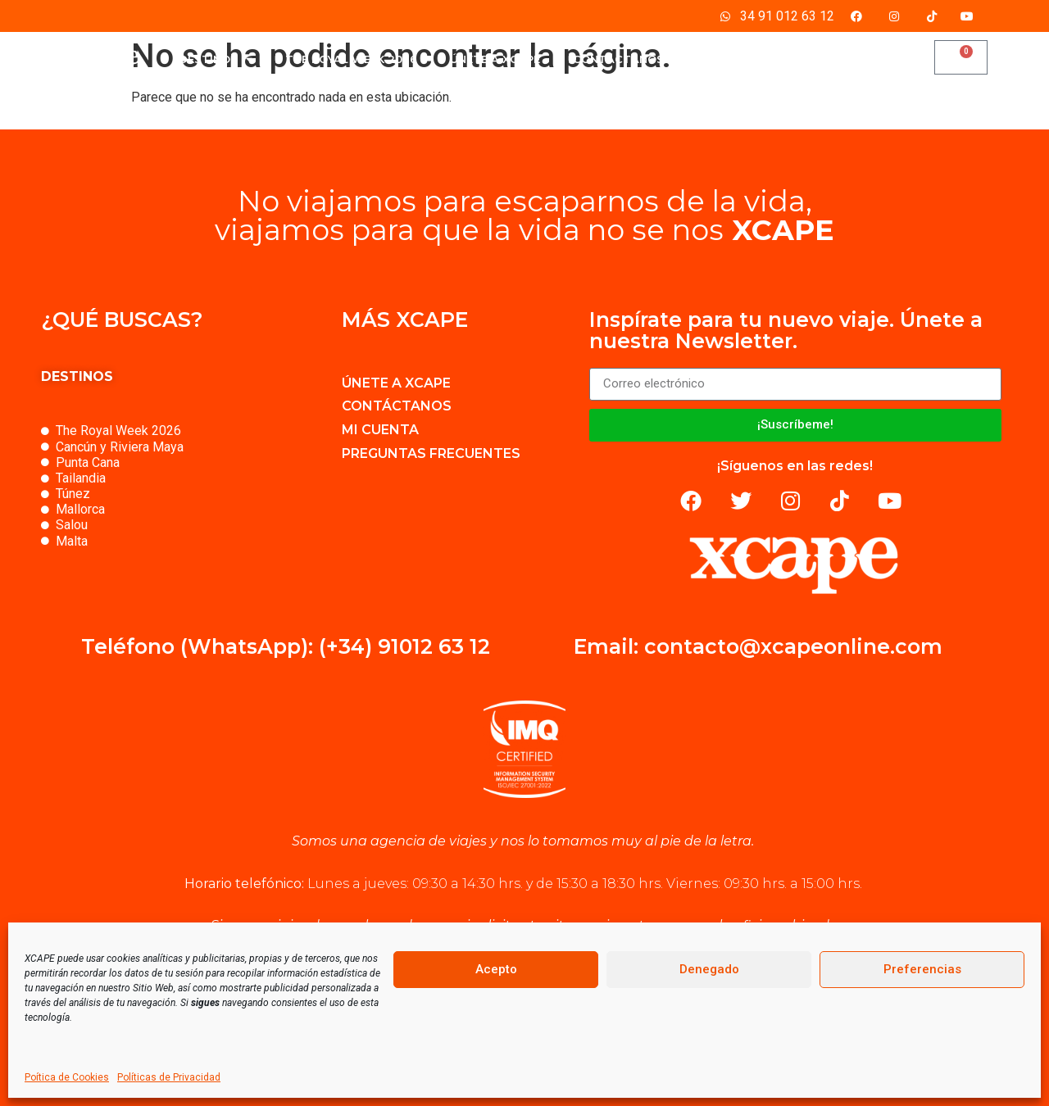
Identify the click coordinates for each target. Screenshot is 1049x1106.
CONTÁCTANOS (618, 59)
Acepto (496, 969)
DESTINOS (215, 59)
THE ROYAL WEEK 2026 (351, 59)
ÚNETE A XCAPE (495, 59)
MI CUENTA (729, 59)
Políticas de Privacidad (168, 1077)
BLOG (809, 59)
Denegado (709, 969)
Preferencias (922, 969)
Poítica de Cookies (67, 1077)
